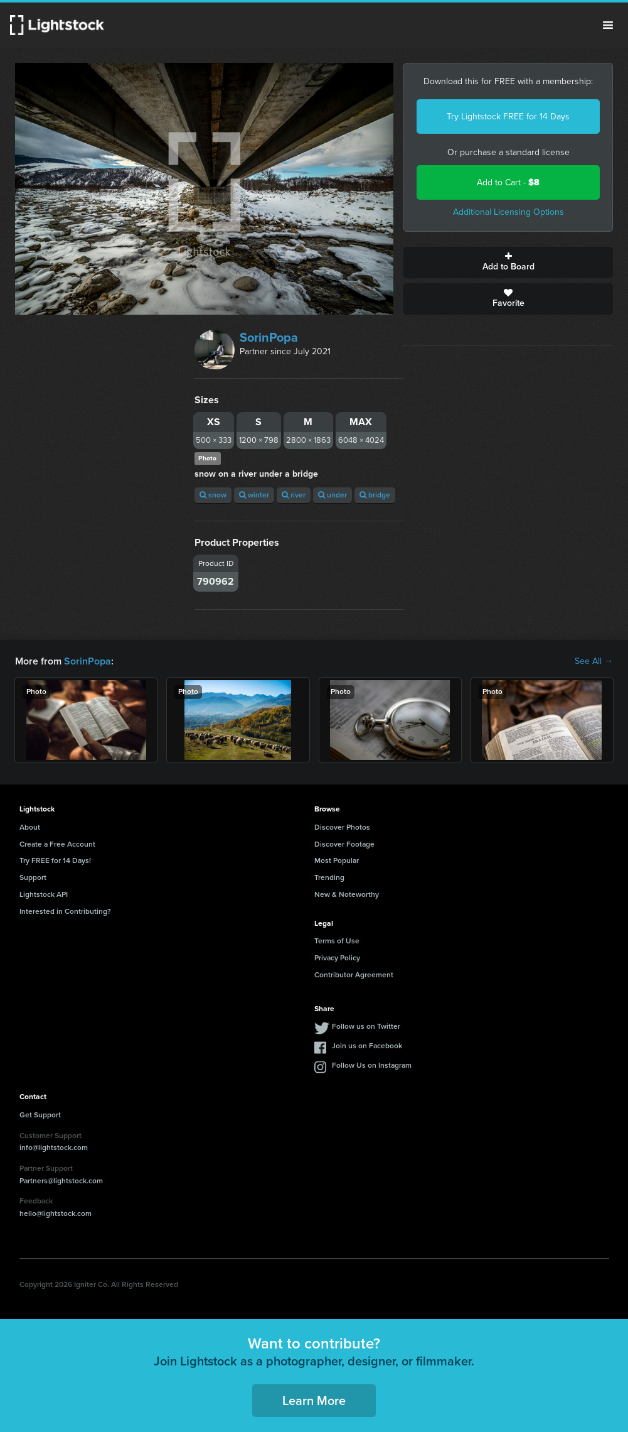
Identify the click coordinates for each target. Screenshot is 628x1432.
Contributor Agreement (353, 974)
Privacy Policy (337, 957)
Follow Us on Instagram (372, 1065)
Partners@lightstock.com (61, 1180)
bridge (374, 495)
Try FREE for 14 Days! (55, 860)
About (29, 827)
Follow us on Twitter (366, 1026)
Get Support (40, 1114)
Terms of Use (336, 941)
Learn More (314, 1400)
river (294, 495)
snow (213, 495)
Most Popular (336, 860)
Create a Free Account (57, 844)
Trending (329, 877)
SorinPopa (269, 337)
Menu (608, 25)
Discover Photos (342, 827)
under (332, 495)
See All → (594, 661)
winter (254, 495)
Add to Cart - (508, 182)
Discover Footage (344, 844)
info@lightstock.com (53, 1147)
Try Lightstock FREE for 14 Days (508, 116)
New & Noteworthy (346, 894)
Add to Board (508, 262)
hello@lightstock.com (55, 1213)
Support (32, 877)
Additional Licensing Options (508, 212)
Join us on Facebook (367, 1045)
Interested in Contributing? (65, 911)
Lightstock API (43, 894)
